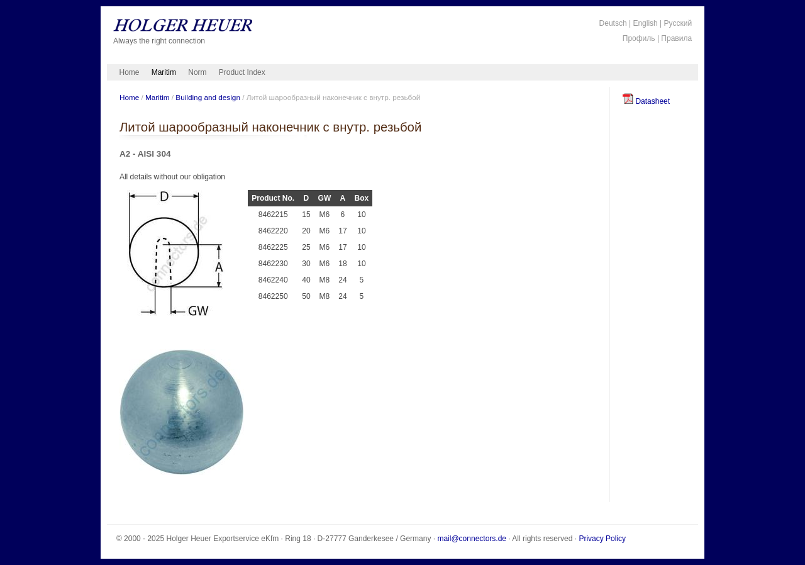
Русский (678, 23)
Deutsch (613, 23)
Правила (676, 38)
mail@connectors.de (471, 538)
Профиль (639, 38)
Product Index (242, 72)
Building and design (207, 97)
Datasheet (646, 101)
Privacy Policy (602, 538)
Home (129, 72)
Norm (197, 72)
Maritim (164, 72)
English (645, 23)
